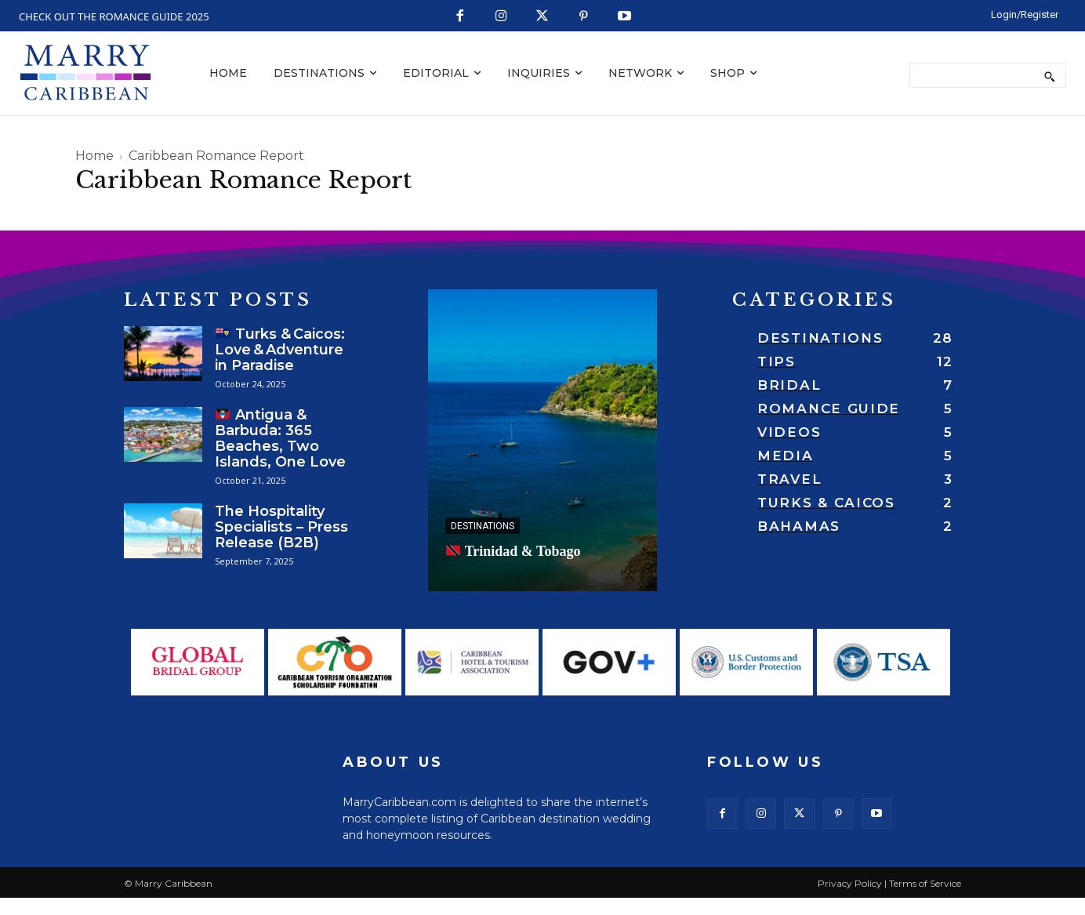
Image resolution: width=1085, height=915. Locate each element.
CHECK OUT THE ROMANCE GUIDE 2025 (114, 16)
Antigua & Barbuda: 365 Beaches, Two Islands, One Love (280, 438)
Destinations (482, 526)
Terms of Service (925, 895)
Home (94, 155)
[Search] (1049, 75)
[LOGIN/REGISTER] (1024, 14)
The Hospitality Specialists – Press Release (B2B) (281, 527)
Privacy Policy (850, 895)
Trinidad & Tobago (513, 551)
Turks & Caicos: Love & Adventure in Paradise (280, 349)
